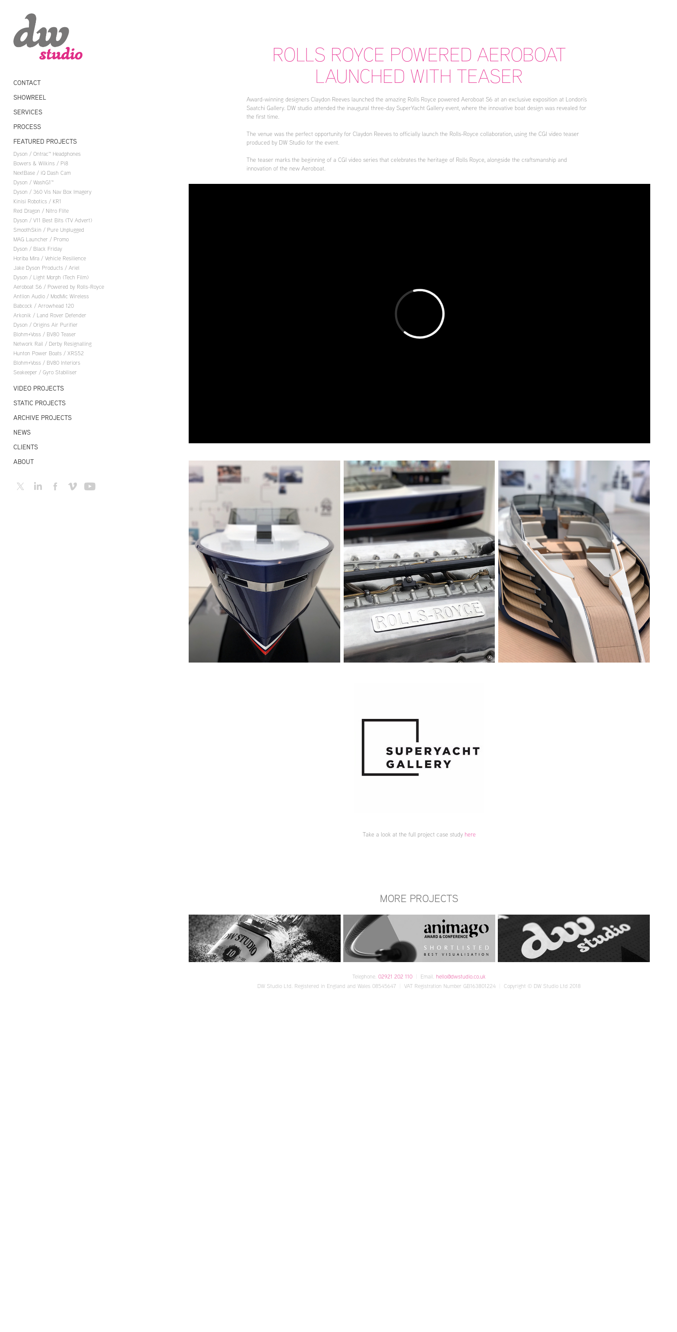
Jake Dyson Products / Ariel (46, 267)
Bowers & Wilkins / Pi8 (40, 163)
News (22, 432)
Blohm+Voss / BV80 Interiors (46, 362)
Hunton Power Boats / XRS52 (48, 353)
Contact (27, 83)
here (470, 834)
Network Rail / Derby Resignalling (52, 343)
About (23, 462)
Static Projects (39, 403)
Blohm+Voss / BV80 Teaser (44, 334)
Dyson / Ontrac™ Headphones (47, 153)
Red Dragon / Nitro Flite (41, 210)
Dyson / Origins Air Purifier (45, 324)
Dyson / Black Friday (37, 248)
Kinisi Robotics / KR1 (37, 201)
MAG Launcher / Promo (41, 239)
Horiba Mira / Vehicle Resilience (49, 258)
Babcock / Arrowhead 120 (43, 305)
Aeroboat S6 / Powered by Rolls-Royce (58, 286)
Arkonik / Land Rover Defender (49, 315)
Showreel (29, 97)
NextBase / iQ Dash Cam (42, 172)
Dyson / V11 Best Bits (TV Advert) (52, 220)
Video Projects (38, 388)
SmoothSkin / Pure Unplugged (48, 229)
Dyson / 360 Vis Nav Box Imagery (52, 191)
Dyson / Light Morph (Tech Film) (51, 277)
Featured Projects (45, 141)
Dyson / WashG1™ (33, 182)
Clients (25, 447)
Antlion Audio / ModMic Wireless (51, 296)
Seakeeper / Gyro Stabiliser (45, 372)
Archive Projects (42, 417)
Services (27, 112)
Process (27, 127)
